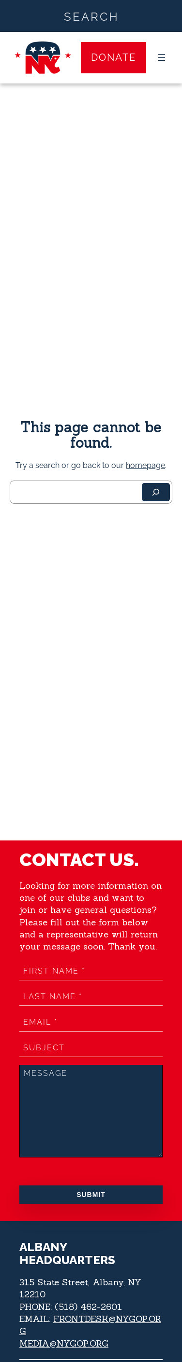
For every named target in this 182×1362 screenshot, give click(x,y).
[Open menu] (161, 57)
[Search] (156, 492)
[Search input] (91, 16)
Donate (113, 57)
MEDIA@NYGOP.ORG (63, 1343)
